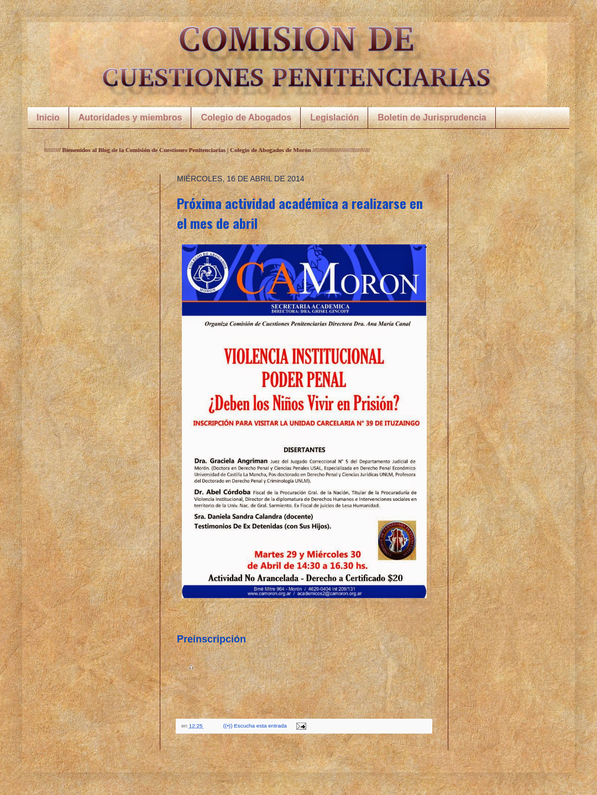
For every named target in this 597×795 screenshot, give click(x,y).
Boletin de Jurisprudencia (432, 117)
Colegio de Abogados (246, 117)
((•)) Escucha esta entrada (256, 726)
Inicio (48, 117)
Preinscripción (211, 639)
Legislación (334, 117)
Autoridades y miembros (130, 117)
